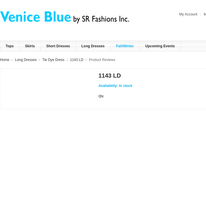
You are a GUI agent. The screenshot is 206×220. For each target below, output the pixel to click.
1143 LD (76, 60)
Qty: (101, 96)
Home (4, 60)
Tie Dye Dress (53, 60)
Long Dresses (26, 60)
